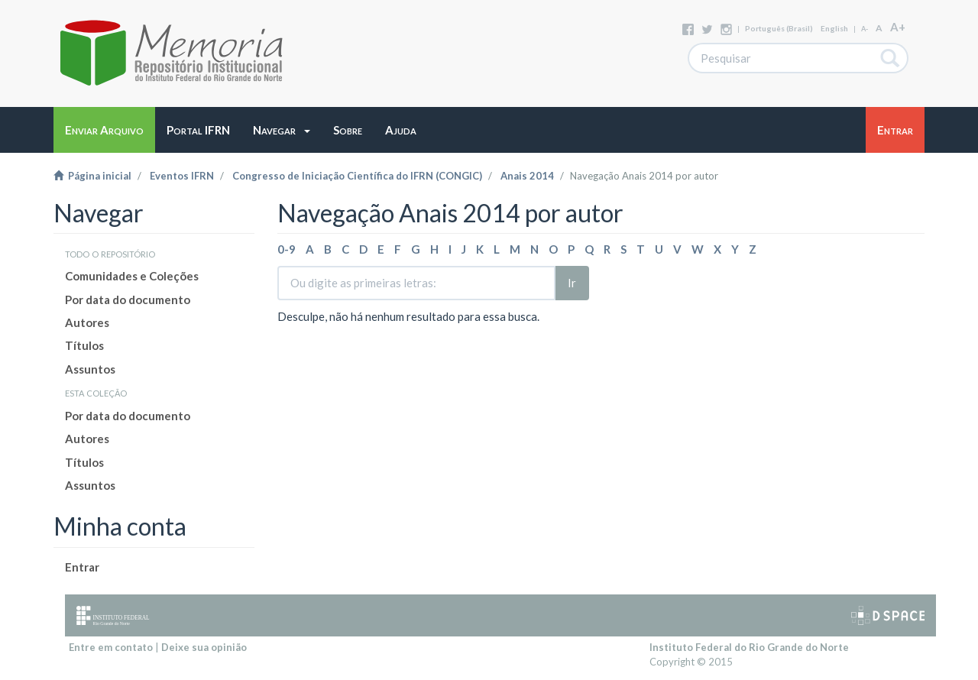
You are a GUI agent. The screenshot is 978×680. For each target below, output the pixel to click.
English (834, 28)
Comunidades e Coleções (132, 276)
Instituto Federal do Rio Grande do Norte (749, 647)
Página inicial (92, 176)
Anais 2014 (527, 176)
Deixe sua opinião (204, 647)
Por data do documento (127, 299)
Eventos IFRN (182, 176)
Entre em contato (111, 647)
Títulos (84, 345)
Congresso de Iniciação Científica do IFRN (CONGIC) (357, 176)
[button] (281, 130)
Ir (572, 283)
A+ (897, 27)
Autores (87, 322)
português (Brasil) (779, 28)
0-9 (286, 249)
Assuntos (90, 369)
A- (864, 28)
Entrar (82, 567)
